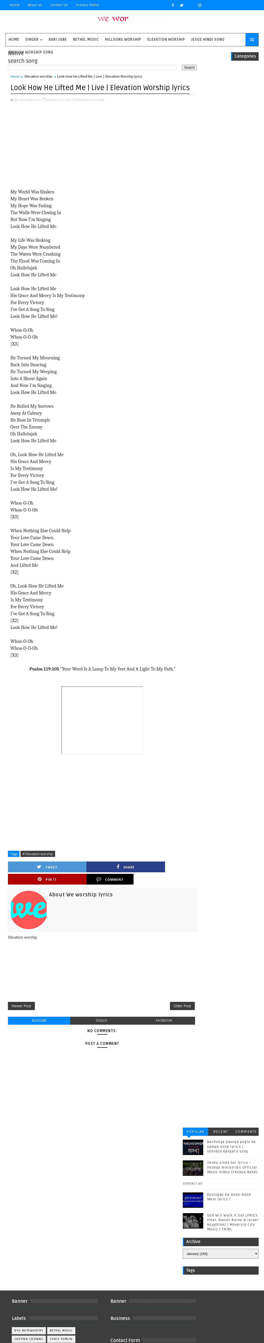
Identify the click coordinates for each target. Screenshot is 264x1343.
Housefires (61, 1197)
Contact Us (59, 5)
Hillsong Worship (123, 39)
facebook (150, 1022)
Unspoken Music (29, 1256)
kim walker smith (29, 1281)
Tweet (29, 878)
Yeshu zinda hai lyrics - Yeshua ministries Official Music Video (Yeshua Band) (232, 111)
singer (32, 39)
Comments (246, 76)
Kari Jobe (58, 39)
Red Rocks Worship (31, 1230)
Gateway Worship (29, 1197)
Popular (195, 76)
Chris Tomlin (61, 1188)
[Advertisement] (94, 158)
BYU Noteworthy (28, 1180)
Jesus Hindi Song (208, 39)
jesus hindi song (29, 1273)
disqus (93, 1022)
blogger (36, 1022)
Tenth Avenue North (32, 1247)
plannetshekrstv (29, 1290)
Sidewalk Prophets (31, 1239)
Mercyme (53, 1213)
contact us (193, 128)
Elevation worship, (90, 111)
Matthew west (26, 1213)
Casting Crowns (28, 1188)
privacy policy (87, 5)
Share (73, 878)
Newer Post (21, 1007)
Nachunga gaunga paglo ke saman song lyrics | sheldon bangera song (231, 91)
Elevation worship (166, 39)
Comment (158, 878)
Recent (220, 76)
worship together (30, 1298)
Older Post (166, 1007)
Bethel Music (86, 39)
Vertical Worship (29, 1264)
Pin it (115, 878)
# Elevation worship (38, 865)
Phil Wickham (26, 1222)
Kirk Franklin (49, 1205)
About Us (35, 5)
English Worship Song (31, 52)
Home (14, 5)
